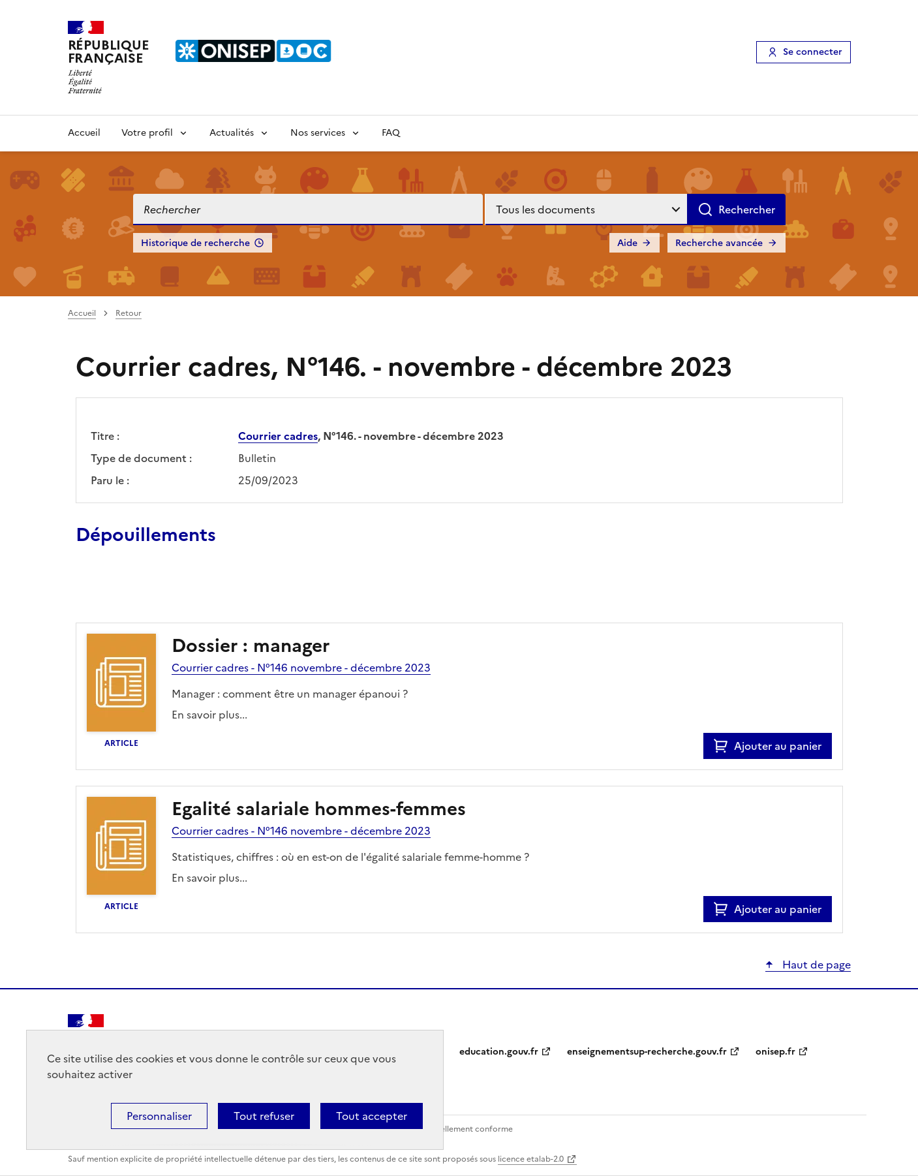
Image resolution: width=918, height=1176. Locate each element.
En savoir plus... (209, 714)
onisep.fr (775, 1052)
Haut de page (815, 964)
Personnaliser (159, 1116)
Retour (128, 313)
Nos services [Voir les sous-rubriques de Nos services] (317, 133)
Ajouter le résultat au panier (161, 592)
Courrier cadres (278, 436)
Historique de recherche (195, 243)
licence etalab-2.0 (531, 1159)
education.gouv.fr (498, 1052)
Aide (627, 243)
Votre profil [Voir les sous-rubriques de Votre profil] (147, 133)
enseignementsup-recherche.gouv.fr (647, 1052)
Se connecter (812, 52)
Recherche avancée (719, 243)
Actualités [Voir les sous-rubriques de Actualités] (231, 133)
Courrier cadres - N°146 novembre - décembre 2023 (301, 667)
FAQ (391, 133)
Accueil (84, 133)
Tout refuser (264, 1116)
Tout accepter (371, 1116)
